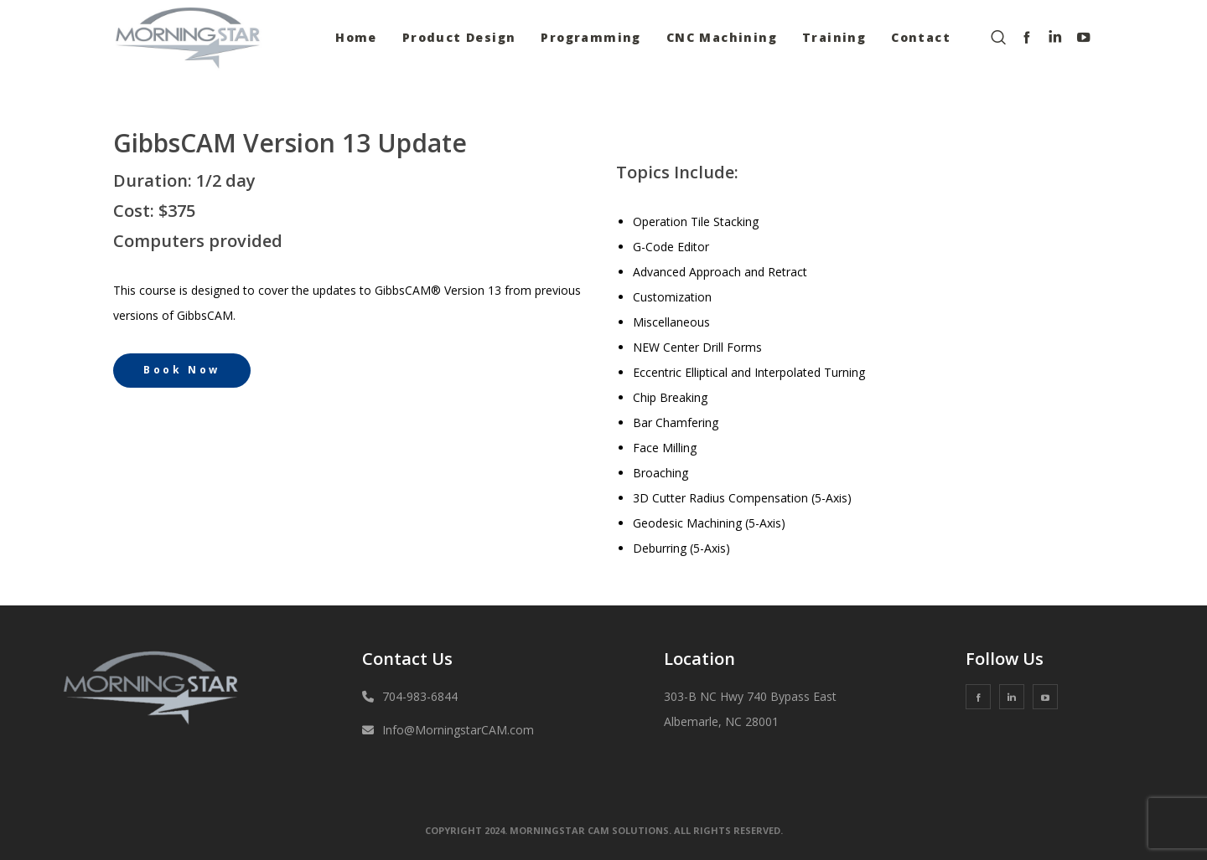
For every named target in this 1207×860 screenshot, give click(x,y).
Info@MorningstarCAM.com (458, 730)
